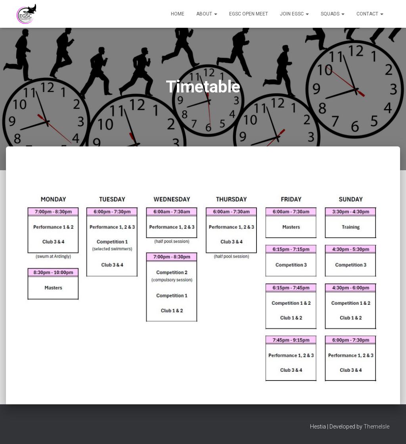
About (206, 14)
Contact (369, 14)
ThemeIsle (376, 426)
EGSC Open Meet (248, 14)
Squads (333, 14)
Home (177, 14)
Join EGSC (294, 14)
